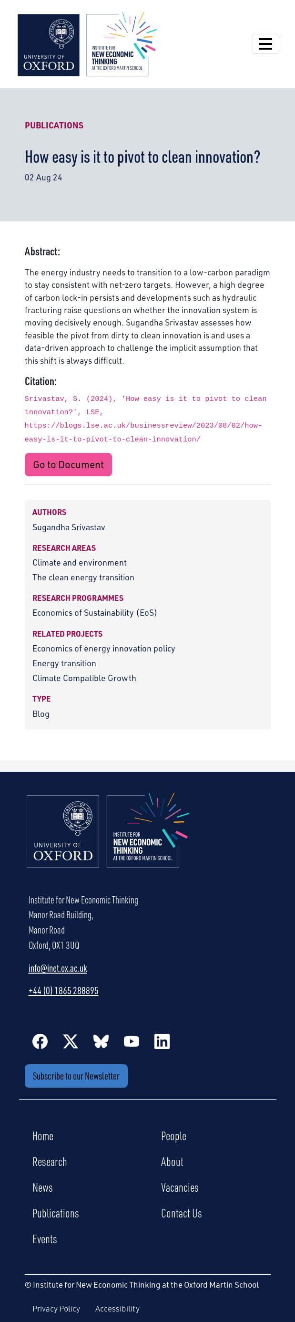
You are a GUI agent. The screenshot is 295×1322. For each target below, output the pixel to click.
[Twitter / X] (70, 1041)
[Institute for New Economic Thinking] (87, 43)
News (42, 1187)
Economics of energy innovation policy (103, 648)
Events (44, 1238)
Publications (54, 125)
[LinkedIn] (162, 1041)
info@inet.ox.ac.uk (58, 968)
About (172, 1161)
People (173, 1135)
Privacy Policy (56, 1308)
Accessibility (117, 1308)
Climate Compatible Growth (84, 677)
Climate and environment (79, 562)
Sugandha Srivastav (68, 527)
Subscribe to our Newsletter (76, 1076)
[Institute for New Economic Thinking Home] (108, 840)
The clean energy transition (83, 577)
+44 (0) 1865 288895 (64, 990)
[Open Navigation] (265, 44)
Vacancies (180, 1187)
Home (42, 1135)
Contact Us (181, 1212)
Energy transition (64, 663)
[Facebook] (40, 1041)
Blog (41, 713)
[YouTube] (131, 1041)
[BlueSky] (101, 1041)
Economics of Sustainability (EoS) (95, 612)
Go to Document (68, 464)
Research (49, 1161)
